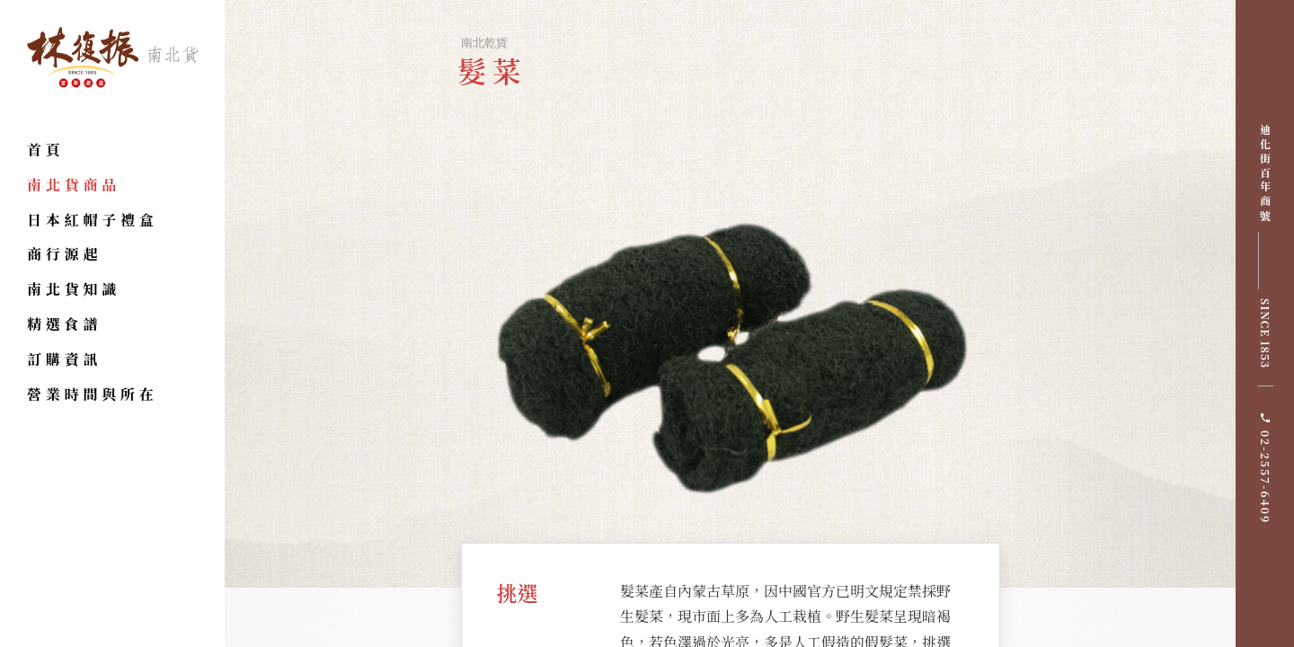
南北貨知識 (73, 289)
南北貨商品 (73, 184)
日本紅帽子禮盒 (92, 219)
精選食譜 (64, 324)
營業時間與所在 (92, 394)
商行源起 (64, 254)
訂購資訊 (64, 359)
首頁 (46, 149)
